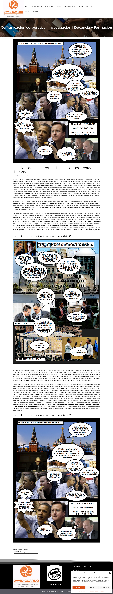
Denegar (91, 587)
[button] (110, 573)
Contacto (80, 6)
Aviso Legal (102, 591)
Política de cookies (83, 591)
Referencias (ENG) (69, 6)
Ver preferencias (104, 587)
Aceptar (78, 587)
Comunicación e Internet (21, 549)
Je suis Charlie (18, 551)
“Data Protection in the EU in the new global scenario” (62, 374)
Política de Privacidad (93, 591)
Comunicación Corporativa (53, 6)
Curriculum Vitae (37, 6)
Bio (26, 6)
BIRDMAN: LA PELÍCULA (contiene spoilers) (26, 553)
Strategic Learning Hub (33, 11)
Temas (90, 6)
